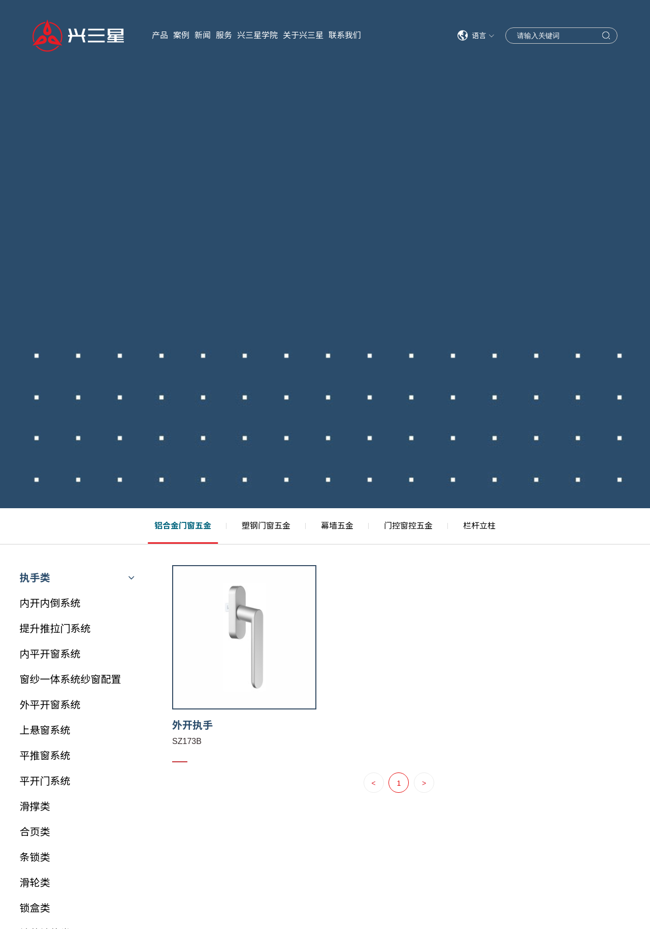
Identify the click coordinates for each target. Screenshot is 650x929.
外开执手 (192, 725)
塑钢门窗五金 (266, 526)
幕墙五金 (337, 526)
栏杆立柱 (479, 526)
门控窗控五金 (408, 526)
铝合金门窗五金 (182, 526)
